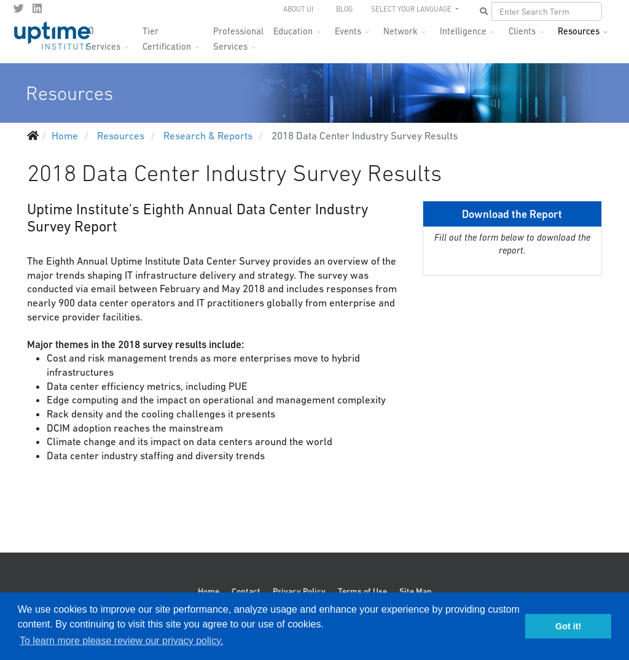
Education (293, 31)
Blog (344, 9)
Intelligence (463, 31)
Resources (579, 31)
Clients (522, 31)
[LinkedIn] (37, 8)
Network (400, 31)
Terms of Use (362, 591)
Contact (246, 591)
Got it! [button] (568, 626)
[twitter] (19, 8)
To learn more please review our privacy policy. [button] (121, 640)
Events (348, 31)
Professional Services (238, 35)
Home (208, 591)
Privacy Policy (299, 591)
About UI (298, 9)
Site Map (415, 591)
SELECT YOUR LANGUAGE (412, 9)
